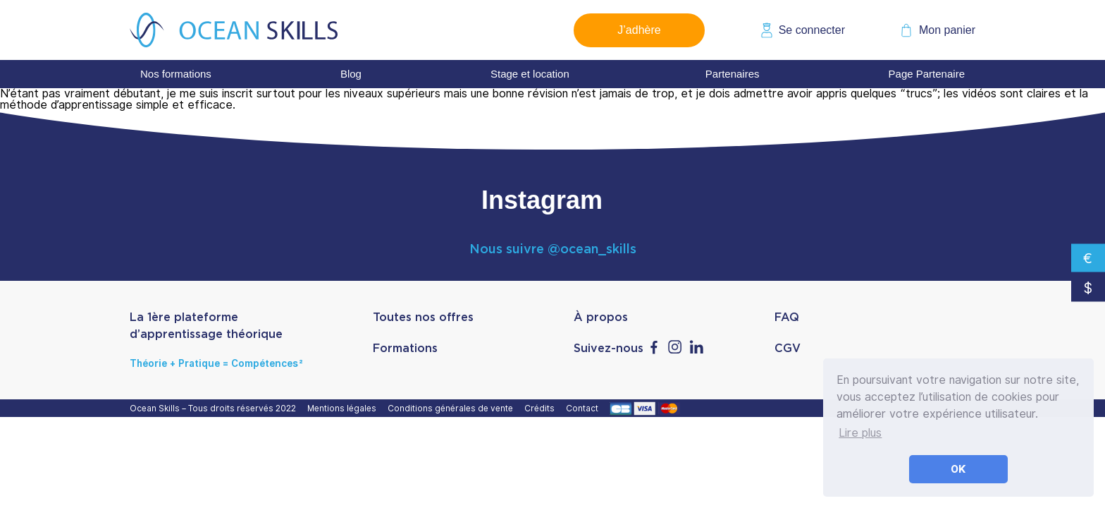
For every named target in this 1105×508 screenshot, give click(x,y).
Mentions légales (344, 408)
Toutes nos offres (423, 317)
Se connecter (812, 30)
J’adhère (638, 30)
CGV (787, 348)
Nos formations (175, 74)
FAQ (786, 317)
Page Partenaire (927, 74)
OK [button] (958, 469)
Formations (405, 348)
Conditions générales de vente (452, 408)
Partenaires (732, 74)
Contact (584, 408)
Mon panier (947, 30)
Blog (351, 74)
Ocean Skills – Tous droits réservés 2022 (215, 408)
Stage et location (529, 74)
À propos (601, 317)
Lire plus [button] (860, 433)
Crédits (541, 408)
